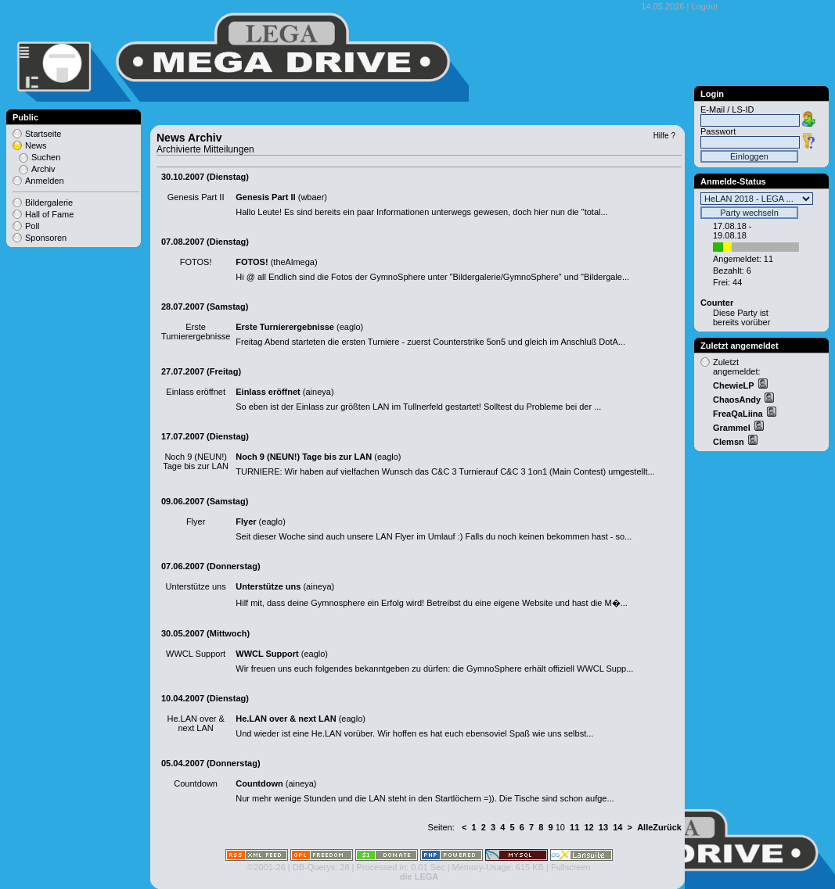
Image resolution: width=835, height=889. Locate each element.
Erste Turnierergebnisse (285, 327)
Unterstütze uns (268, 586)
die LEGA (419, 876)
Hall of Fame (49, 214)
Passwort (718, 131)
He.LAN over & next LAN (286, 718)
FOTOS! (252, 262)
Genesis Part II (265, 197)
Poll (32, 226)
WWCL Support (267, 653)
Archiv (43, 169)
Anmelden (44, 180)
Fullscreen (571, 867)
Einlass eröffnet (268, 391)
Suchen (45, 157)
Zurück (667, 827)
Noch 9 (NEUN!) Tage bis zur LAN (304, 456)
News (36, 145)
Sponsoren (46, 237)
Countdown (259, 783)
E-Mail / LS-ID (727, 109)
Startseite (43, 133)
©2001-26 (266, 867)
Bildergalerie (49, 202)
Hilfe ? (664, 135)
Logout (704, 6)
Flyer (246, 521)
